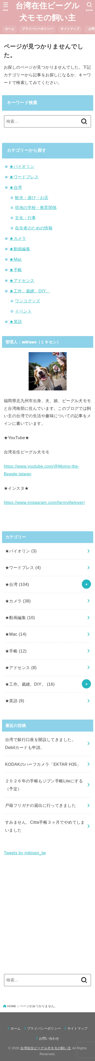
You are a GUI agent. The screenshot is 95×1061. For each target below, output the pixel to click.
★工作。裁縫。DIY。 (29, 291)
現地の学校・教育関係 (35, 207)
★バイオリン (21, 166)
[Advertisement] (47, 915)
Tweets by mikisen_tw (25, 852)
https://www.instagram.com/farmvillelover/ (44, 502)
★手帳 (15, 269)
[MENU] (5, 6)
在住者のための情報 (33, 228)
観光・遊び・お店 (31, 197)
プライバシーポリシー (37, 28)
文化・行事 (25, 217)
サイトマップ (70, 28)
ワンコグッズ (27, 301)
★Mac (15, 259)
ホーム (9, 28)
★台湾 (15, 187)
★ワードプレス (24, 177)
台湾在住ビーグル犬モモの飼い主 (47, 11)
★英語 (15, 321)
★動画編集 (19, 248)
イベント (23, 311)
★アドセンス (21, 280)
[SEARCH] (89, 6)
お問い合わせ (51, 1038)
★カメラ (17, 238)
